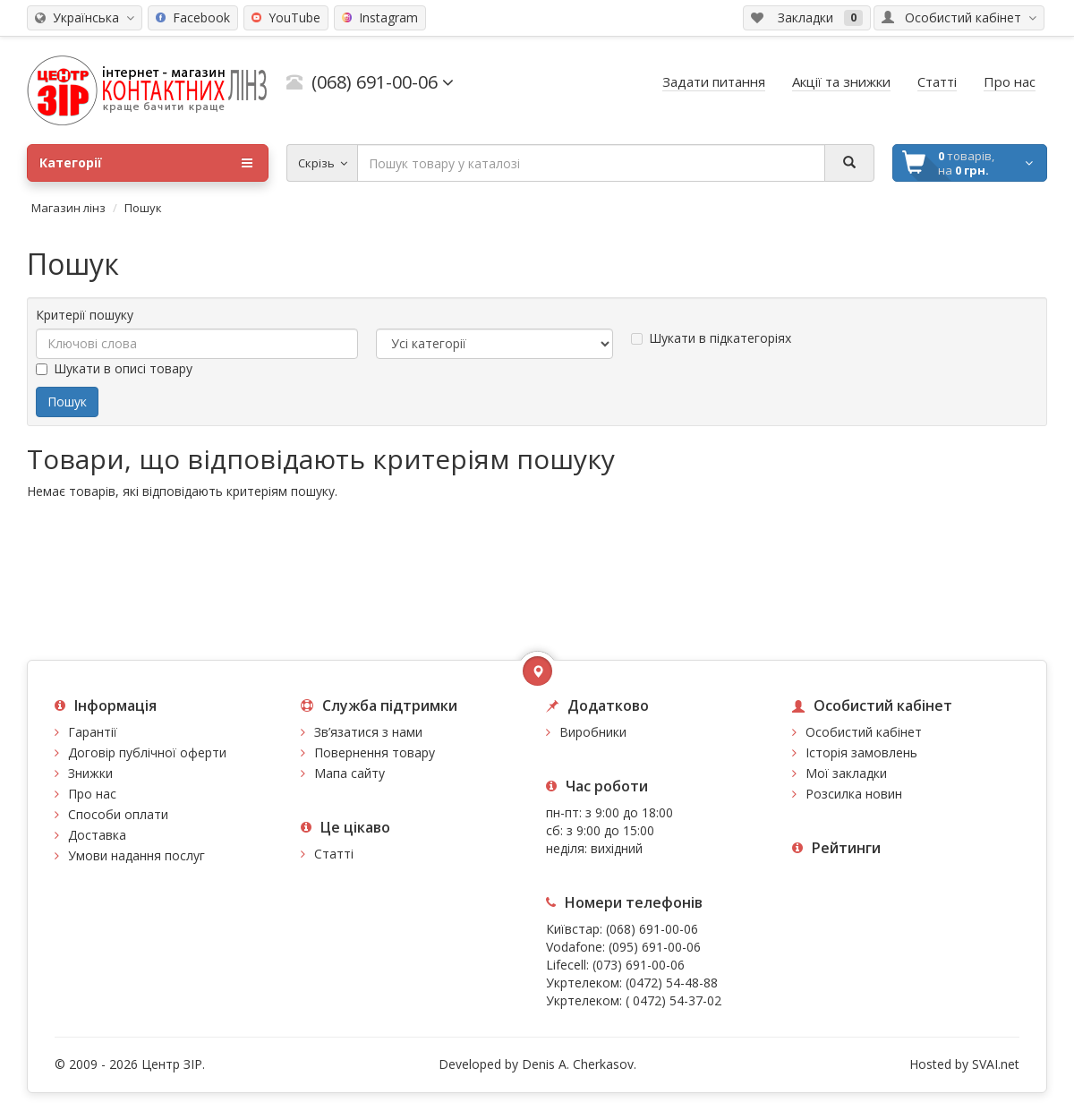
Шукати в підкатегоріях (711, 337)
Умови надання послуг (136, 855)
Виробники (592, 731)
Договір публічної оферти (147, 752)
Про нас (92, 793)
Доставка (97, 834)
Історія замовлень (861, 752)
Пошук (143, 208)
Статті (334, 853)
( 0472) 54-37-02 (673, 1000)
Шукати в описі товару (114, 368)
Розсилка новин (854, 793)
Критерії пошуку (84, 314)
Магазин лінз (68, 208)
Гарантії (92, 731)
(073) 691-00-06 (638, 964)
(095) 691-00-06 (655, 946)
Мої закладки (846, 773)
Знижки (90, 773)
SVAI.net (995, 1064)
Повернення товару (374, 752)
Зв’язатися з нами (368, 731)
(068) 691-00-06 (652, 928)
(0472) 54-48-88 (672, 982)
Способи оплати (118, 814)
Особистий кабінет (864, 731)
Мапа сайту (349, 773)
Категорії (145, 163)
